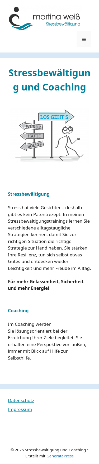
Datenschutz (21, 400)
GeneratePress (60, 455)
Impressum (20, 409)
